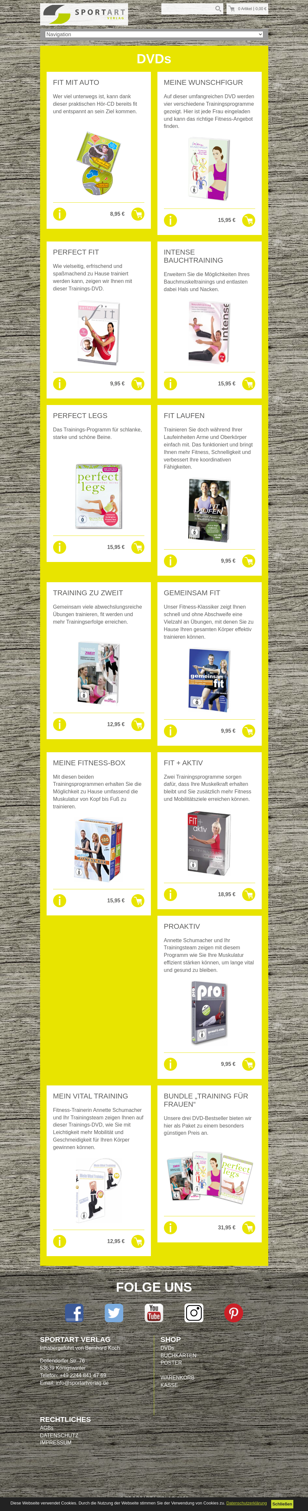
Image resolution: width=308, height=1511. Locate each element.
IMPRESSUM (56, 1442)
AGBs (47, 1428)
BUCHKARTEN (179, 1355)
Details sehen (59, 214)
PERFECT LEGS (80, 416)
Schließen (282, 1504)
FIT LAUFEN (184, 416)
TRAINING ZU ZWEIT (88, 593)
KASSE (169, 1385)
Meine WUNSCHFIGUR (203, 82)
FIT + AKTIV (183, 763)
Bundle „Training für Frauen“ (206, 1100)
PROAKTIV (182, 926)
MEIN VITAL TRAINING (90, 1096)
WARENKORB (178, 1377)
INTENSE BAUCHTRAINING (193, 256)
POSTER (171, 1362)
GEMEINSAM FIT (192, 593)
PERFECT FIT (76, 252)
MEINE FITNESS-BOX (89, 763)
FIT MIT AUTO (76, 82)
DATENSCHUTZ (59, 1435)
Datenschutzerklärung (246, 1503)
